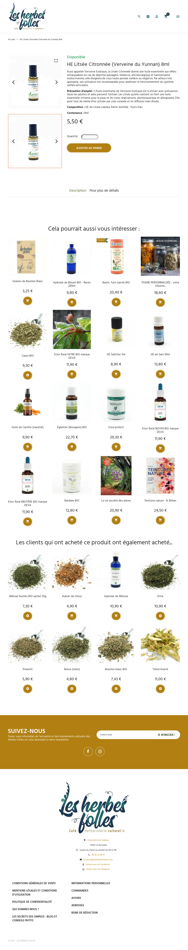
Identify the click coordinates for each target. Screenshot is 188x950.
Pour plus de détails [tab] (104, 190)
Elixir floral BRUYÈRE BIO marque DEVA (27, 504)
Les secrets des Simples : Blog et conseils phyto (34, 919)
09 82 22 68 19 (98, 855)
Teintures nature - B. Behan (160, 501)
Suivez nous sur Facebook (98, 864)
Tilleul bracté (160, 669)
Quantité (72, 136)
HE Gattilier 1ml (116, 354)
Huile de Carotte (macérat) (28, 427)
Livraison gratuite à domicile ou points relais (155, 900)
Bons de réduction (84, 913)
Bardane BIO (71, 501)
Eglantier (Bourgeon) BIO (72, 427)
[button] (157, 17)
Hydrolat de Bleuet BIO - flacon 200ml (72, 284)
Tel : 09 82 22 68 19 (146, 928)
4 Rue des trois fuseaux (98, 840)
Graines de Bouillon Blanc (27, 281)
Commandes (79, 891)
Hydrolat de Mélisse (116, 596)
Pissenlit (28, 669)
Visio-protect (116, 427)
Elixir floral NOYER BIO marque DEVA (160, 430)
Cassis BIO (28, 356)
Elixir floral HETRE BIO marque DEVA (72, 356)
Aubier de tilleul (72, 596)
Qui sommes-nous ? (25, 909)
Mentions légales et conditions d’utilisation (34, 893)
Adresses (77, 905)
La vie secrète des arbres (116, 501)
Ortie (160, 596)
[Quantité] (89, 137)
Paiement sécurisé (147, 883)
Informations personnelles (90, 883)
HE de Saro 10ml (160, 354)
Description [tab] (77, 190)
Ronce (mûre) (72, 669)
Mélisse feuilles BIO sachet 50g (27, 596)
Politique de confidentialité (32, 902)
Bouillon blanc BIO (116, 669)
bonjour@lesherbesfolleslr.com (98, 859)
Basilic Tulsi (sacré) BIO (116, 282)
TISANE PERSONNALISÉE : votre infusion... (160, 284)
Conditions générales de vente (34, 883)
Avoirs (76, 898)
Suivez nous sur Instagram (98, 869)
